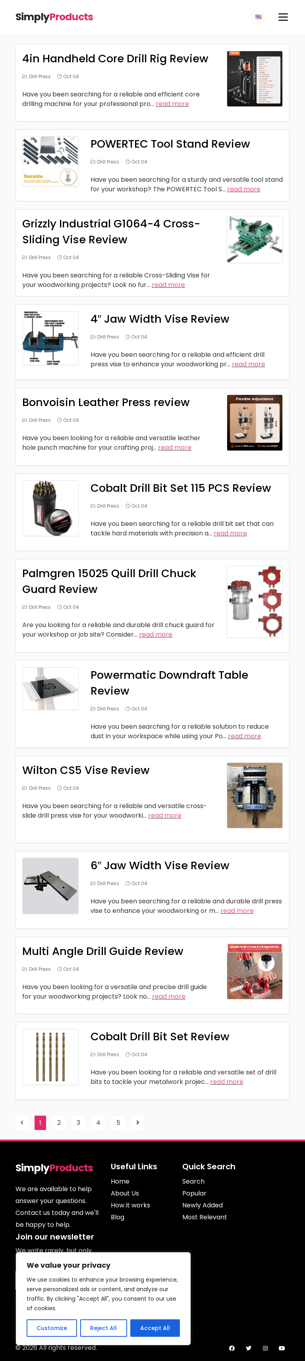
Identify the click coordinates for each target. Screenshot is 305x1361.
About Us (125, 1193)
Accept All (155, 1328)
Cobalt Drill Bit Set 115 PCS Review (183, 488)
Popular (194, 1193)
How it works (130, 1205)
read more (172, 103)
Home (120, 1181)
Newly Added (202, 1205)
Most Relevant (204, 1217)
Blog (117, 1217)
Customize (52, 1328)
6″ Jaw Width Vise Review (161, 865)
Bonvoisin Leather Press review (107, 402)
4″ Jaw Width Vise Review (161, 319)
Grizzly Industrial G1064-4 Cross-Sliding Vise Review (113, 231)
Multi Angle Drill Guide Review (104, 951)
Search (193, 1181)
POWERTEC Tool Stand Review (173, 144)
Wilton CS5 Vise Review (87, 770)
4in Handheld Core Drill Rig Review (117, 58)
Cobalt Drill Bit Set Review (162, 1036)
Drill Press (40, 76)
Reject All (103, 1328)
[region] (103, 1298)
